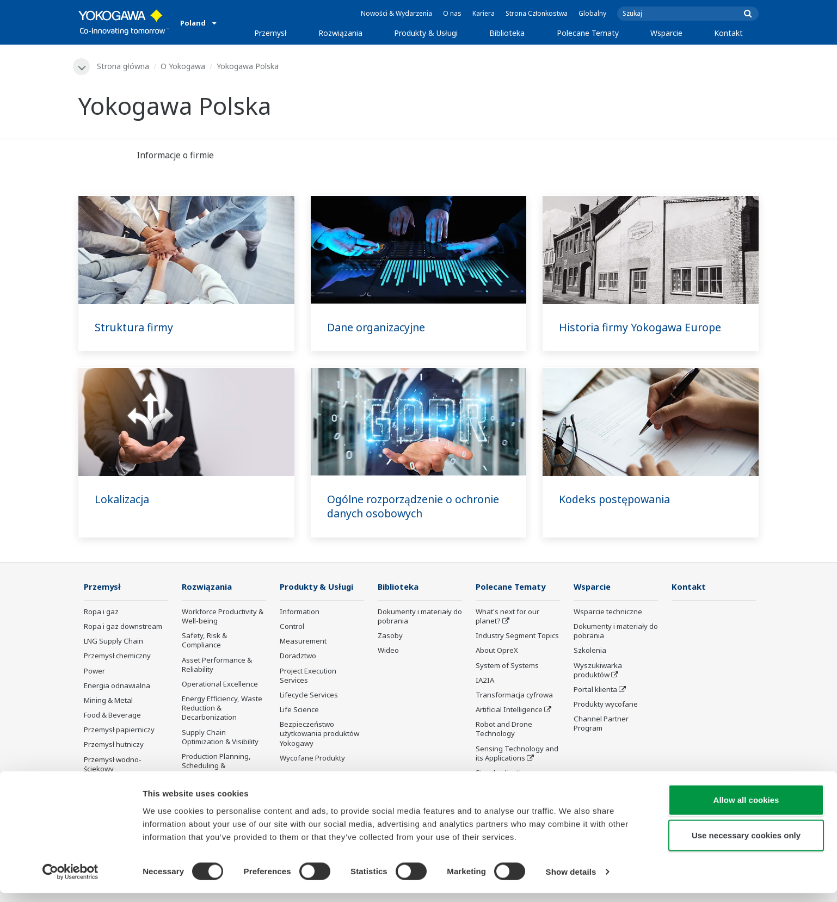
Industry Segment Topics (517, 636)
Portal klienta (595, 690)
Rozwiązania (340, 33)
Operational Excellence (220, 684)
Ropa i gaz (101, 612)
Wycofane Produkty (312, 758)
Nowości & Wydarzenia (396, 13)
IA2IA (485, 680)
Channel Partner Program (601, 724)
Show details (571, 880)
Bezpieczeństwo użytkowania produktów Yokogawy (319, 734)
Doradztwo (298, 657)
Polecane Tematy (588, 33)
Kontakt (728, 33)
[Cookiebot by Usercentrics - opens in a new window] (70, 881)
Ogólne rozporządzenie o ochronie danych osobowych (417, 506)
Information (299, 612)
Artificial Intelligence (509, 710)
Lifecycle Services (309, 695)
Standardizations (504, 773)
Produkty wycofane (606, 704)
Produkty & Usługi (426, 33)
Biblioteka (507, 33)
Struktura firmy (135, 327)
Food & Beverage (112, 715)
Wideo (388, 651)
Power (94, 671)
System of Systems (507, 666)
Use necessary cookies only (746, 844)
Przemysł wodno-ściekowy (112, 764)
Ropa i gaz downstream (123, 627)
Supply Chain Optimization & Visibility (220, 737)
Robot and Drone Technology (504, 729)
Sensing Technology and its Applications (517, 753)
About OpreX (497, 651)
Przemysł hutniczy (114, 745)
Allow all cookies (746, 808)
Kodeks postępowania (616, 499)
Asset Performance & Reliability (217, 665)
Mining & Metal (108, 701)
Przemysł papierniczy (119, 731)
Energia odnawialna (117, 686)
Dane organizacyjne (377, 327)
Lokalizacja (122, 499)
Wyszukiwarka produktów (598, 670)
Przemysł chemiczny (117, 657)
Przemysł (270, 33)
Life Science (299, 710)
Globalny (592, 13)
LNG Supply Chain (113, 642)
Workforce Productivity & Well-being (222, 616)
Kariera (483, 13)
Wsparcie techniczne (608, 612)
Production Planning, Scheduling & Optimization (216, 766)
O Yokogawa (183, 66)
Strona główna (123, 66)
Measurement (303, 642)
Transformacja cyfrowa (514, 695)
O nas (452, 13)
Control (292, 627)
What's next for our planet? (507, 616)
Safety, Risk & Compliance (204, 641)
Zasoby (390, 636)
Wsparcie (666, 33)
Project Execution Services (308, 675)
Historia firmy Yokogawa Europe (642, 327)
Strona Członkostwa (537, 13)
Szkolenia (590, 651)
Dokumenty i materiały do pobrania (420, 616)
